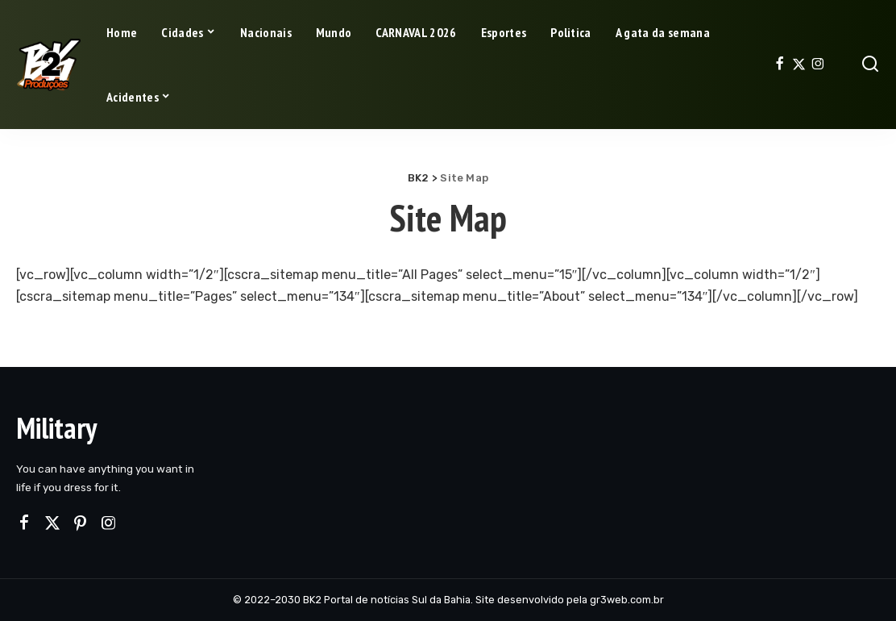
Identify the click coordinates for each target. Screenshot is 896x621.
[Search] (870, 64)
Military (56, 428)
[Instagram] (818, 64)
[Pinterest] (81, 523)
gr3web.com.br (627, 600)
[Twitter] (799, 64)
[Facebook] (779, 64)
